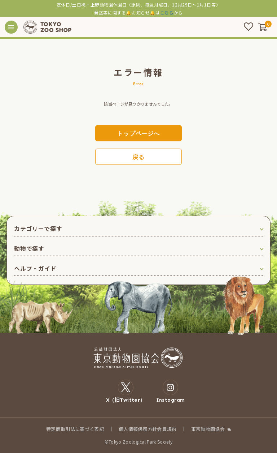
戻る (138, 157)
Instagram (170, 391)
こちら (167, 12)
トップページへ (138, 133)
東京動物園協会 (208, 429)
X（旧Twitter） (125, 391)
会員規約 (166, 429)
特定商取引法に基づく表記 (75, 429)
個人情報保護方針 (138, 429)
